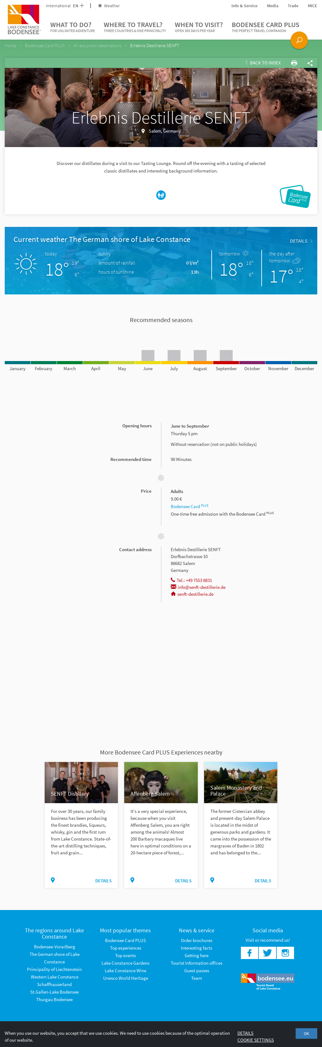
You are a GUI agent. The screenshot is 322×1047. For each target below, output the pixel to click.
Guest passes (196, 970)
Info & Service (244, 5)
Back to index (263, 63)
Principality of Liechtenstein (54, 969)
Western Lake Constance (54, 977)
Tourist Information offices (196, 963)
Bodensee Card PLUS (265, 27)
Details (301, 241)
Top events (125, 955)
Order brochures (196, 940)
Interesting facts (196, 948)
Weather (109, 5)
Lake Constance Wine (125, 970)
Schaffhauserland (54, 984)
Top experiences (125, 948)
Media (272, 5)
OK (306, 1033)
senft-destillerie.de (192, 594)
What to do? (72, 27)
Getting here (196, 955)
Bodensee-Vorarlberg (54, 947)
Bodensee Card (189, 506)
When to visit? (199, 27)
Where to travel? (135, 27)
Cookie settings (255, 1040)
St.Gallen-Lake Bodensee (54, 992)
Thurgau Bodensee (54, 999)
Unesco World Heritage (125, 978)
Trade (293, 5)
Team (196, 978)
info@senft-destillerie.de (198, 587)
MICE (312, 5)
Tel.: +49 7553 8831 (191, 580)
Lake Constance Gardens (125, 963)
